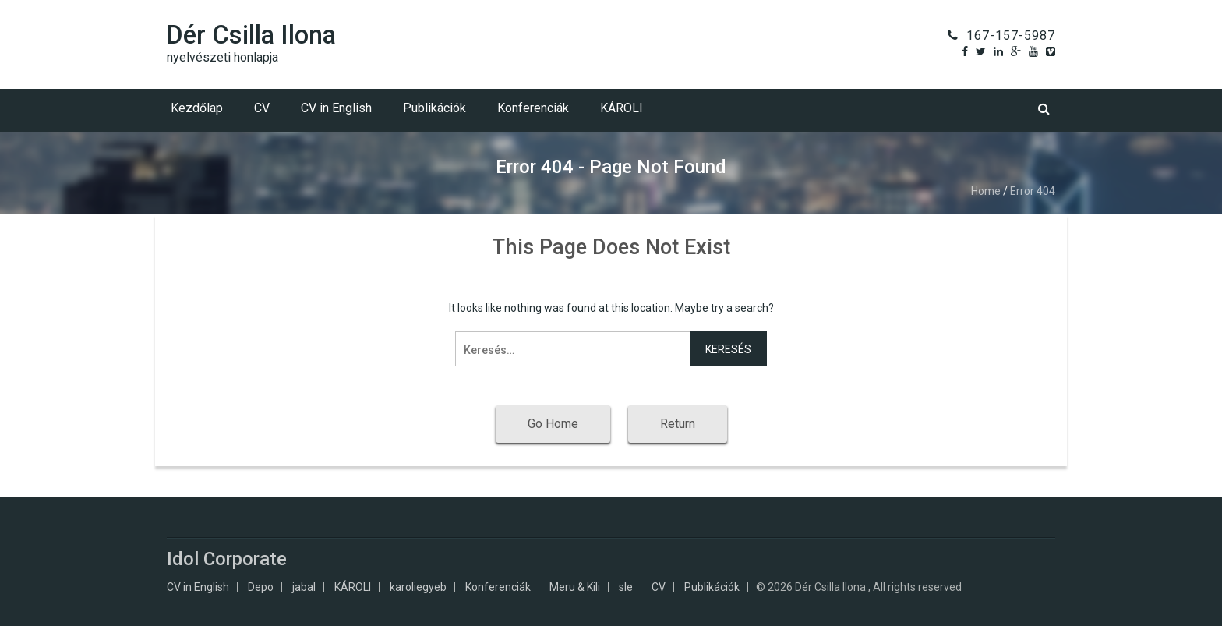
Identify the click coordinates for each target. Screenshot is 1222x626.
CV (262, 108)
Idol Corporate (227, 559)
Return (677, 423)
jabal (304, 587)
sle (626, 587)
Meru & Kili (574, 587)
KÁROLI (621, 108)
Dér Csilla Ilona (251, 34)
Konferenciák (533, 108)
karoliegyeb (418, 587)
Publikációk (434, 108)
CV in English (336, 108)
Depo (261, 587)
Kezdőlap (197, 108)
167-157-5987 (1010, 35)
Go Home (553, 423)
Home (986, 191)
